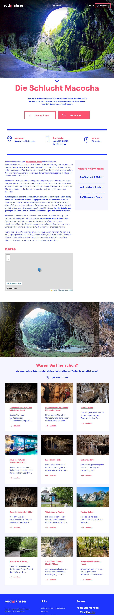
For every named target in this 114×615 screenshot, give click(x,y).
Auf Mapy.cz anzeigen (14, 283)
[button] (39, 270)
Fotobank (44, 611)
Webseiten (96, 141)
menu (58, 6)
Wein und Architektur (91, 187)
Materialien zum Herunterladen (53, 608)
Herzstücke (104, 6)
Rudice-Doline (87, 512)
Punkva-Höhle (87, 407)
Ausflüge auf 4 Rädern (91, 177)
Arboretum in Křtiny (18, 561)
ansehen (17, 426)
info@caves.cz (59, 144)
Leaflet (54, 290)
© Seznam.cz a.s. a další (65, 290)
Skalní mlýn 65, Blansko (25, 141)
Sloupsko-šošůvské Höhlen (21, 512)
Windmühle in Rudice (54, 512)
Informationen (42, 115)
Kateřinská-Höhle (53, 460)
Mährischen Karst (34, 162)
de (90, 5)
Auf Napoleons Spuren (91, 197)
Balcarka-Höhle (88, 460)
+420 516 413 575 (60, 141)
